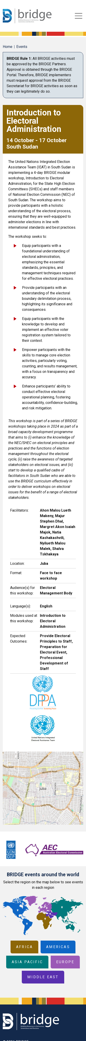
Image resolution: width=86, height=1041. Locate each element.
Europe (65, 962)
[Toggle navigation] (78, 16)
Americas (58, 947)
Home (7, 46)
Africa (24, 947)
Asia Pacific (27, 962)
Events (21, 46)
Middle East (42, 977)
